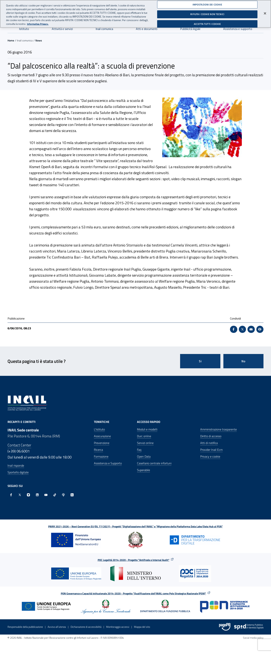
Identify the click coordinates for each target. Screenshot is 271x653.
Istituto (24, 29)
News (38, 40)
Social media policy (253, 638)
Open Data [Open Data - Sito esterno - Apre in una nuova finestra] (144, 456)
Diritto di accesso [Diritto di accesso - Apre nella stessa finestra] (210, 436)
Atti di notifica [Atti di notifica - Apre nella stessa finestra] (209, 443)
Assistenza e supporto (237, 29)
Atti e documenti (146, 29)
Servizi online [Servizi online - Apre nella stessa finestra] (145, 443)
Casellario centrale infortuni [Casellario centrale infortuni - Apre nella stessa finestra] (154, 463)
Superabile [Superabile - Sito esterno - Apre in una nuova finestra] (143, 470)
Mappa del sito (142, 627)
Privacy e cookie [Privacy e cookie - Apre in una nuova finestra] (210, 456)
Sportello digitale (18, 472)
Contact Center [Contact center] (19, 445)
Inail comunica (104, 29)
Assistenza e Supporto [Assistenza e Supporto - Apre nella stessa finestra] (108, 463)
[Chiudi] (265, 13)
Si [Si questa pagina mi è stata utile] (200, 361)
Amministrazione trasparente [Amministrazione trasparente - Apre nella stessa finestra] (218, 429)
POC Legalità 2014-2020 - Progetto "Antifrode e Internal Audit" (133, 560)
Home (11, 40)
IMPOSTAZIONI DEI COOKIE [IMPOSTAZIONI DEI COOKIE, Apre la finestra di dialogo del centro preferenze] (207, 4)
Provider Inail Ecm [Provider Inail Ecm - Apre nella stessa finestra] (211, 449)
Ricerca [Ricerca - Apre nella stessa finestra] (98, 449)
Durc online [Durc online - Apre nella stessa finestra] (144, 436)
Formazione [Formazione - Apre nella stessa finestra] (101, 456)
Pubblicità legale (190, 29)
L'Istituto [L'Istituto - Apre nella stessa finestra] (99, 429)
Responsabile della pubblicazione (25, 627)
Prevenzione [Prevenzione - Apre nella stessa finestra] (101, 443)
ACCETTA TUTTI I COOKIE (207, 23)
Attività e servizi (62, 29)
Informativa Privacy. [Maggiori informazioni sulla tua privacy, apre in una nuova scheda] (38, 23)
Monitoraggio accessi (117, 627)
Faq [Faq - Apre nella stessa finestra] (139, 449)
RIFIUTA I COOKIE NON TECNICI (207, 14)
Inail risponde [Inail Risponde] (16, 465)
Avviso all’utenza (57, 627)
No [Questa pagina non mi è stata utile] (243, 361)
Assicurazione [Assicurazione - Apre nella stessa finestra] (102, 436)
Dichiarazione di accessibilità (86, 627)
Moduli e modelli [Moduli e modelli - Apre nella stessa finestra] (147, 429)
